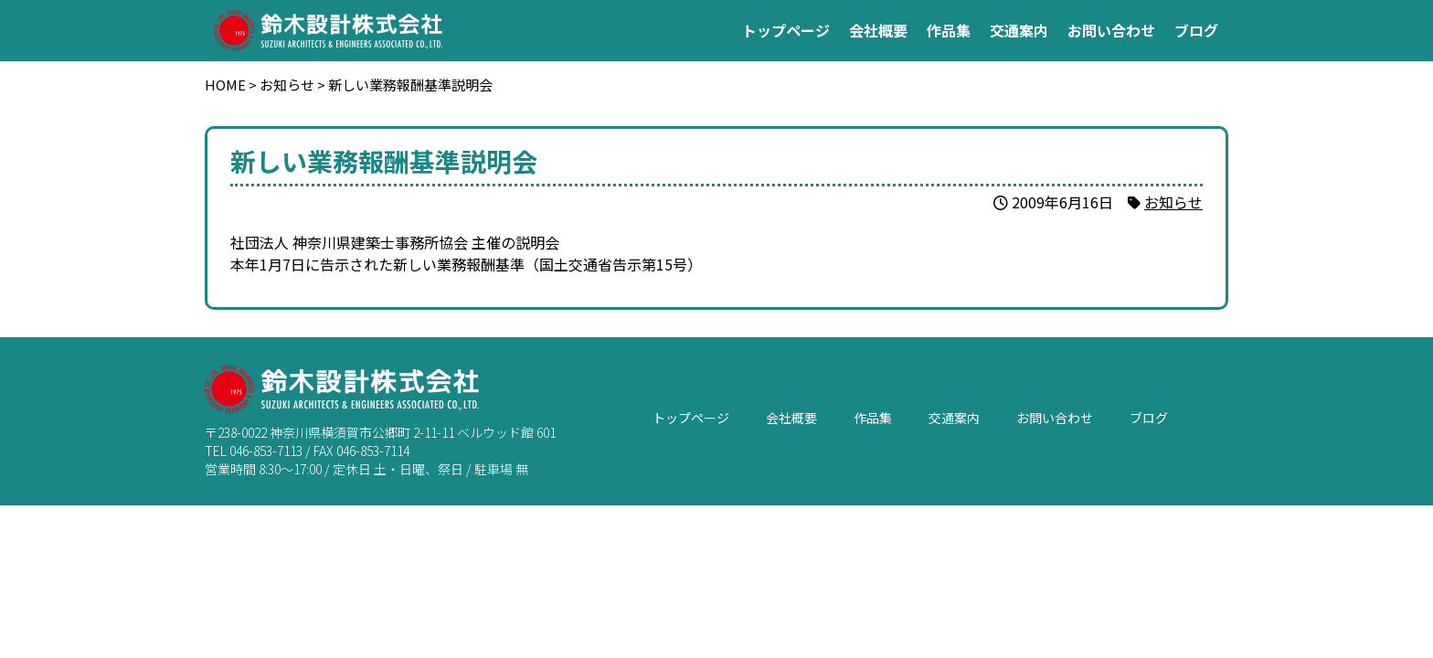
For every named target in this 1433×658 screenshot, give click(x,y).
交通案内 (1019, 30)
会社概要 (878, 30)
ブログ (1196, 30)
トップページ (786, 30)
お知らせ (1173, 202)
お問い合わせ (1111, 30)
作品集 (949, 30)
